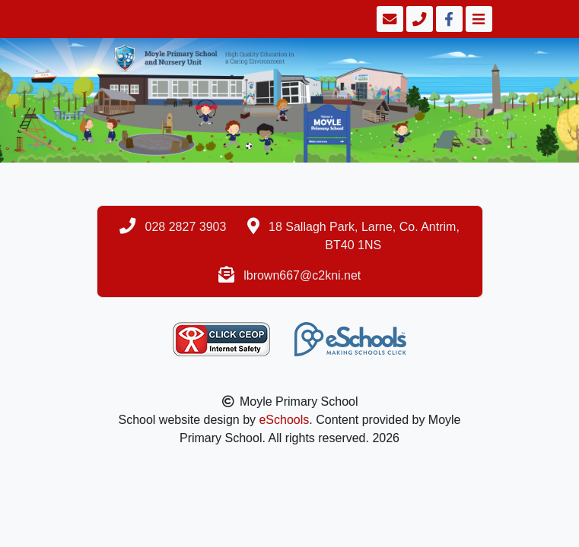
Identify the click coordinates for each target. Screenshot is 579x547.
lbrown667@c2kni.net (302, 275)
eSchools (284, 419)
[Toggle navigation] (477, 19)
